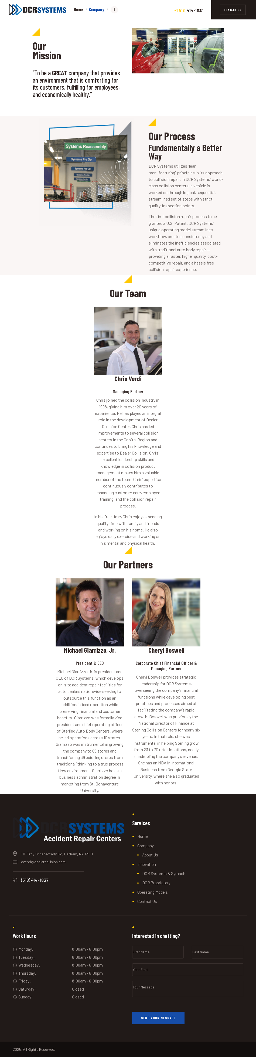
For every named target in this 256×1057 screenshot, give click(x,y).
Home (142, 836)
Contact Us (147, 901)
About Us (150, 854)
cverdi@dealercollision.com (43, 861)
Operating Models (152, 892)
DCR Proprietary (156, 882)
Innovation (146, 864)
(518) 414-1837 (34, 880)
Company (145, 845)
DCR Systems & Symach (163, 873)
